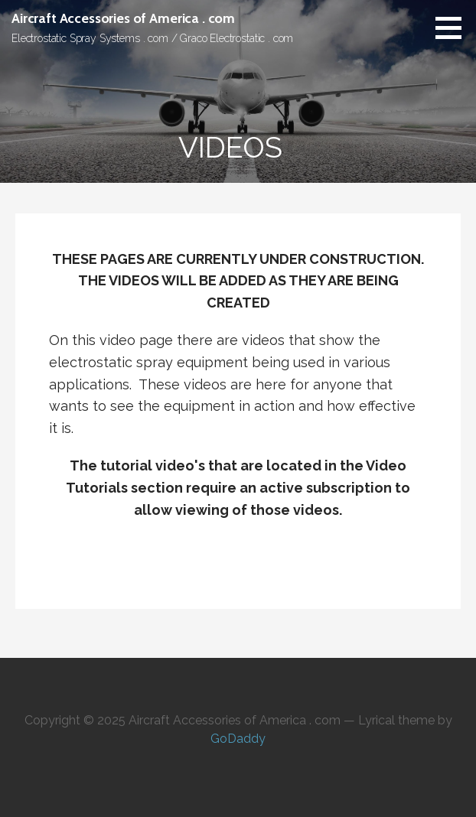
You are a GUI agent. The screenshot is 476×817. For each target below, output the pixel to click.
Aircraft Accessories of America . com (123, 18)
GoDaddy (238, 738)
